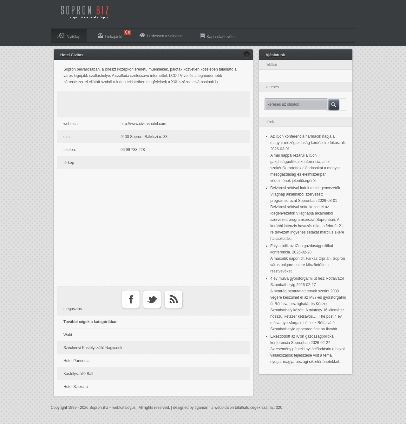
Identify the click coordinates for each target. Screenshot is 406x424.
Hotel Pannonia (76, 361)
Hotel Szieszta (75, 386)
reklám (271, 64)
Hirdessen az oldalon (161, 35)
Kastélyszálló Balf (78, 373)
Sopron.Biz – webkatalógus (112, 407)
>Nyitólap (68, 36)
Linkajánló (113, 34)
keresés (272, 87)
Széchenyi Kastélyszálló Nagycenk (92, 348)
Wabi (67, 335)
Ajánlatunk (275, 55)
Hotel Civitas (71, 55)
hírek (269, 122)
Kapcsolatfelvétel (218, 36)
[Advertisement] (155, 104)
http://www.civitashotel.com (143, 124)
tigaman (201, 407)
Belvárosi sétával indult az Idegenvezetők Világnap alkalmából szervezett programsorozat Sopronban (305, 194)
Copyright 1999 (63, 407)
